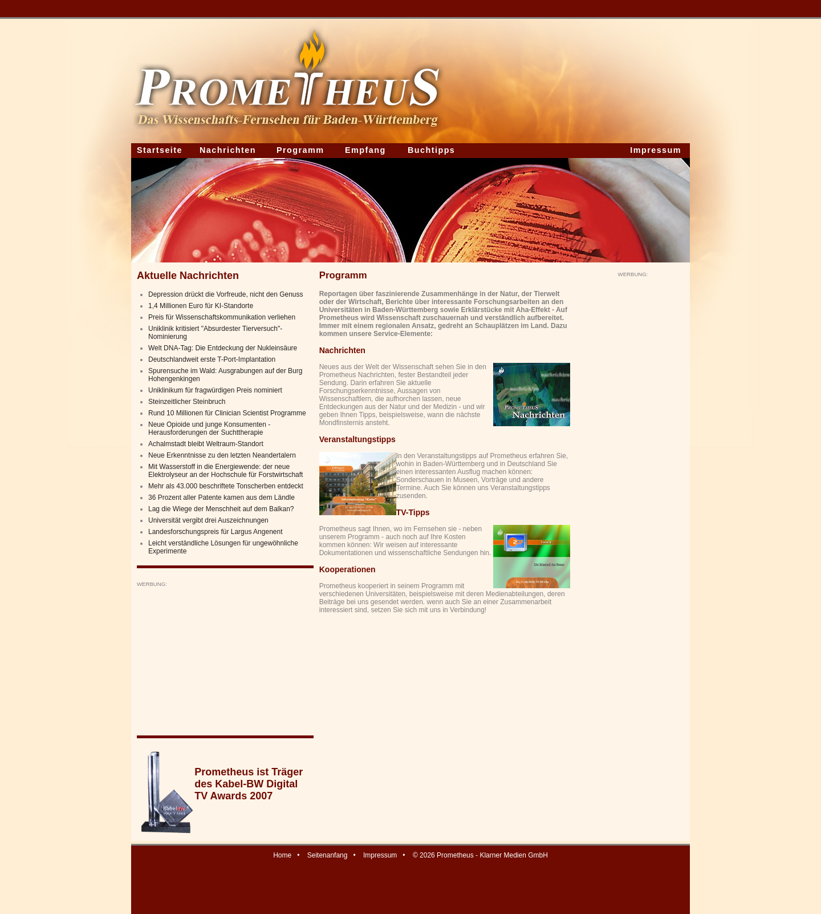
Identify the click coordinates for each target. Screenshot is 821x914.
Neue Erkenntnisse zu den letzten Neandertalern (222, 455)
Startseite (159, 150)
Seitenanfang (327, 855)
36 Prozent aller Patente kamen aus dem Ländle (221, 498)
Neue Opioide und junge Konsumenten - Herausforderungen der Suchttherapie (209, 428)
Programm (300, 150)
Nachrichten (228, 150)
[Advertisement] (222, 659)
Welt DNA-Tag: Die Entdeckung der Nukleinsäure (222, 348)
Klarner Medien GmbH (513, 855)
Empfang (365, 150)
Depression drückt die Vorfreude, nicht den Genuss (225, 294)
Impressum (655, 150)
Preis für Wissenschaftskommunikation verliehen (221, 317)
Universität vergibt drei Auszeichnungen (208, 520)
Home (282, 855)
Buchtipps (431, 150)
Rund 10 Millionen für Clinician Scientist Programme (227, 413)
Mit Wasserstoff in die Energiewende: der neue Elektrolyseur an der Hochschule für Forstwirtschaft (225, 471)
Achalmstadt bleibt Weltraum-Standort (205, 444)
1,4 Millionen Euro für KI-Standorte (200, 306)
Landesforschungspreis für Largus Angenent (215, 532)
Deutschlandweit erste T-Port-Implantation (211, 359)
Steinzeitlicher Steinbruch (186, 402)
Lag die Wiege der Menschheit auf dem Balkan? (221, 509)
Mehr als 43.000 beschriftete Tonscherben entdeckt (225, 486)
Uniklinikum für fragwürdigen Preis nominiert (215, 390)
